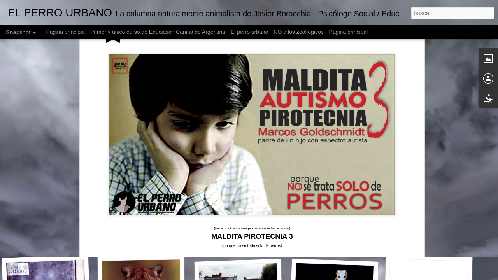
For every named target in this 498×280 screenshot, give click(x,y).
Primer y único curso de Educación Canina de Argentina (157, 32)
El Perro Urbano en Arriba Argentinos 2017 (74, 239)
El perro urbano (249, 32)
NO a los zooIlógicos (298, 32)
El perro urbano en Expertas (434, 244)
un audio (331, 147)
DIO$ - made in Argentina (243, 240)
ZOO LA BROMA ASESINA (341, 239)
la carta (307, 155)
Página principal (65, 32)
